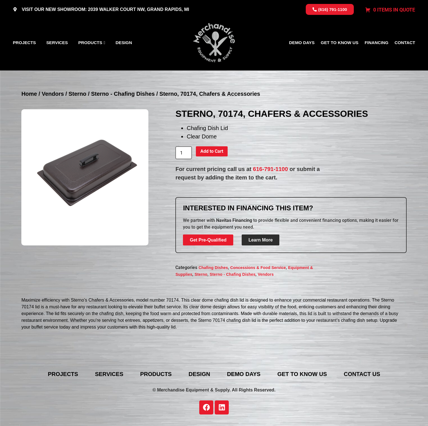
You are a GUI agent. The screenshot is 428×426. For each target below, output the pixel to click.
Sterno (77, 94)
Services (57, 42)
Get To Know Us (339, 42)
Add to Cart (211, 151)
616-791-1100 (270, 169)
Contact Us (362, 374)
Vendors (53, 94)
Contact (405, 42)
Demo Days (302, 42)
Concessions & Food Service (258, 267)
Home (29, 94)
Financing (376, 42)
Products (90, 42)
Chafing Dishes (213, 267)
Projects (24, 42)
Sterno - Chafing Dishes (123, 94)
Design (124, 42)
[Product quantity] (183, 152)
